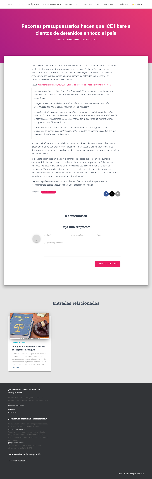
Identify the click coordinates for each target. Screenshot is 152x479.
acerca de (68, 4)
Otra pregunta (108, 4)
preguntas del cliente (16, 443)
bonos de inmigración (16, 406)
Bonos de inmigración (52, 4)
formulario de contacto (16, 429)
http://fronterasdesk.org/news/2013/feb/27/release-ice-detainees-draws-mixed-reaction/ (79, 84)
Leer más (15, 367)
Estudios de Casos (48, 192)
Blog (77, 4)
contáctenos (123, 4)
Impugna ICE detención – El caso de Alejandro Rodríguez (28, 348)
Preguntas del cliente (91, 4)
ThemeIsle (140, 474)
